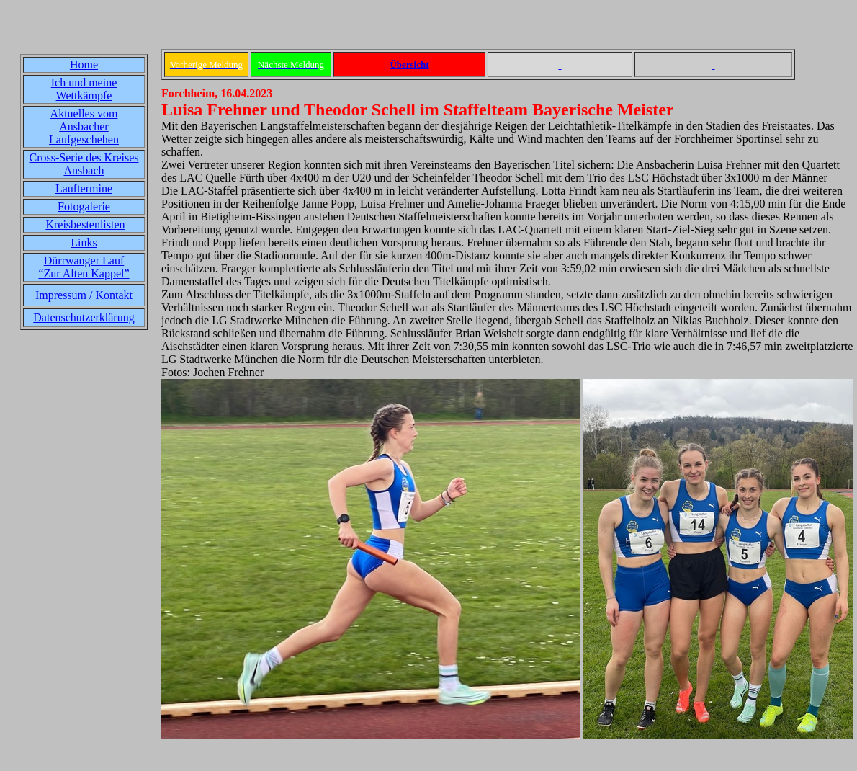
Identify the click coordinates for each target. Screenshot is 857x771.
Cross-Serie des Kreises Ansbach (84, 164)
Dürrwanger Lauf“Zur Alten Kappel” (83, 267)
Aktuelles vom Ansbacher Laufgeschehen (84, 126)
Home (84, 64)
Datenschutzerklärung (83, 317)
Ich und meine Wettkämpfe (84, 89)
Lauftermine (83, 188)
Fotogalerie (84, 206)
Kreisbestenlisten (85, 224)
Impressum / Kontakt (84, 295)
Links (84, 242)
